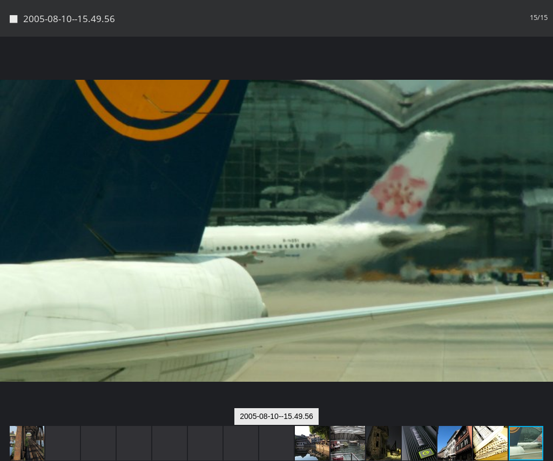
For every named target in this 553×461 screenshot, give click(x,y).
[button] (543, 64)
